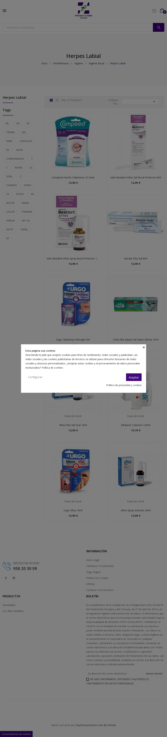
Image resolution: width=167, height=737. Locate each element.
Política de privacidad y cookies (124, 385)
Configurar (35, 377)
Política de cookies (53, 367)
